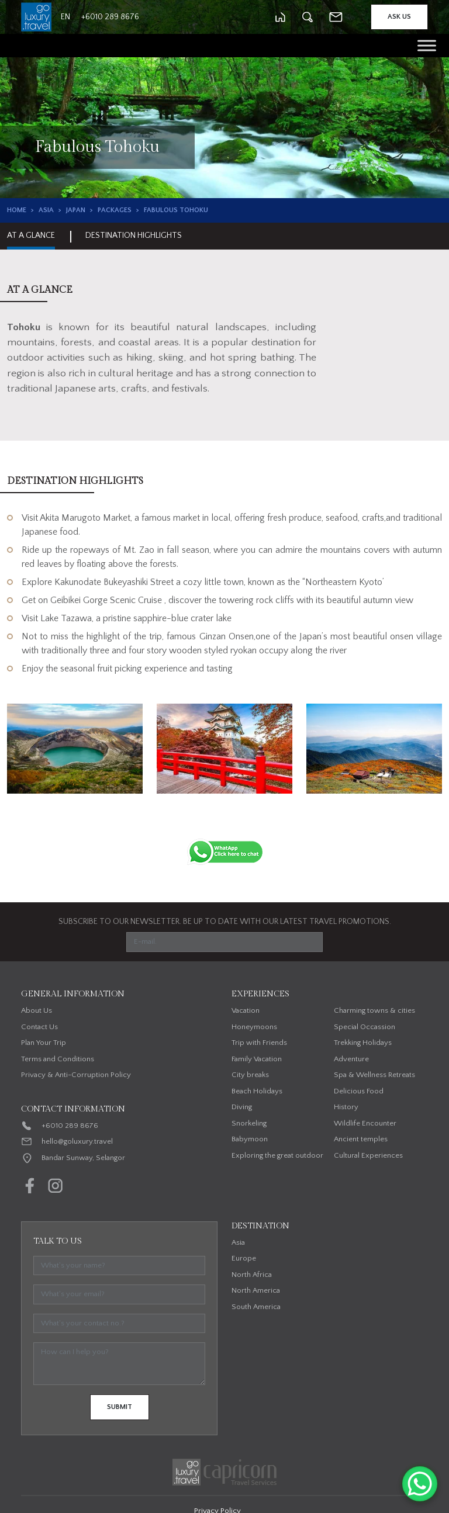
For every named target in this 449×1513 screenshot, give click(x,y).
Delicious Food (359, 1091)
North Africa (252, 1274)
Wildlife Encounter (365, 1123)
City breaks (250, 1075)
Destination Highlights (133, 235)
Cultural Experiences (368, 1155)
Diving (242, 1107)
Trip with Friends (259, 1042)
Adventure (351, 1059)
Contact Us (39, 1027)
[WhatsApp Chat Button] (419, 1483)
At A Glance (31, 235)
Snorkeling (249, 1123)
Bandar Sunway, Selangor (83, 1158)
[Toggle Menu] (426, 45)
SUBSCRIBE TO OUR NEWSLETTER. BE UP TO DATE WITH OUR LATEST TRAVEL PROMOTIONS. (224, 921)
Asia (46, 210)
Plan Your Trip (43, 1042)
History (346, 1107)
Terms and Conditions (57, 1059)
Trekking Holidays (363, 1042)
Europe (244, 1258)
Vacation (246, 1010)
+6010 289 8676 (70, 1125)
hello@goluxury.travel (77, 1141)
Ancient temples (361, 1139)
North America (256, 1290)
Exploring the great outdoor (277, 1155)
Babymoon (250, 1139)
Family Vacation (257, 1059)
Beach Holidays (257, 1091)
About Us (36, 1010)
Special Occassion (364, 1027)
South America (256, 1307)
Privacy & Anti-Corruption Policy (76, 1075)
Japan (75, 210)
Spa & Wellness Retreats (374, 1075)
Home (16, 210)
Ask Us (399, 16)
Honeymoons (254, 1027)
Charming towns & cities (374, 1010)
